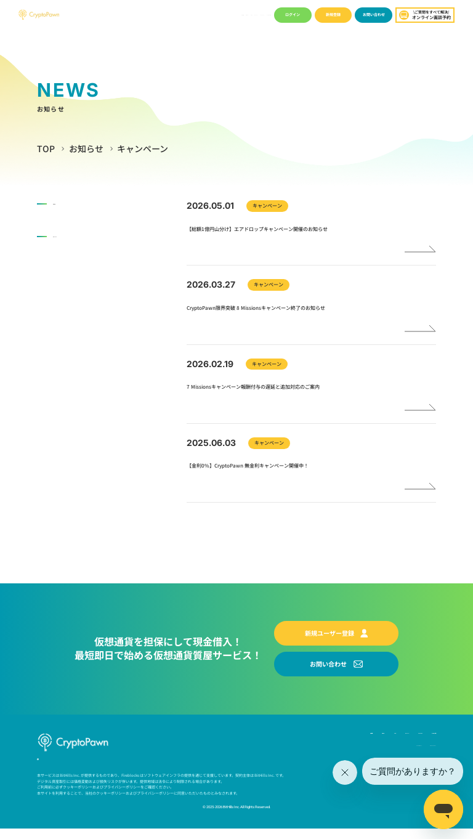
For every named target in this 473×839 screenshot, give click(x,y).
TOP (46, 148)
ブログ (176, 14)
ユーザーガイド (226, 14)
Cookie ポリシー (368, 752)
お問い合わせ (374, 14)
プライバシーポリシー (414, 752)
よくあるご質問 (256, 14)
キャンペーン (197, 14)
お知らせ (158, 14)
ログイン (292, 14)
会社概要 (139, 14)
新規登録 (333, 14)
